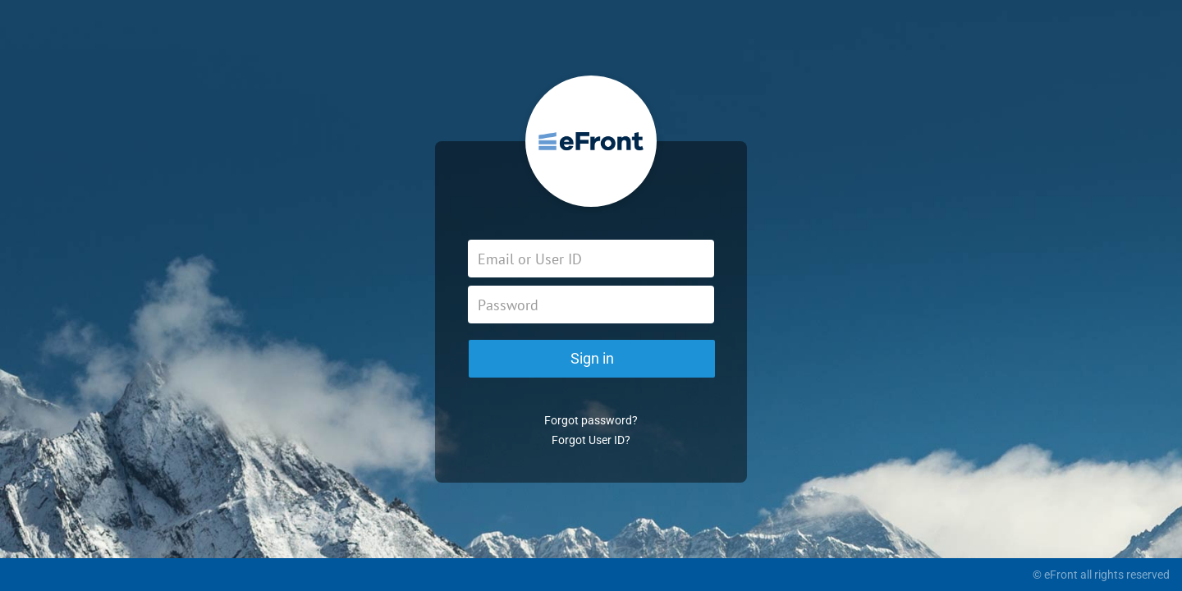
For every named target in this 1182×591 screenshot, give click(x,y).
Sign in (592, 358)
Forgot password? (591, 420)
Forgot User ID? (591, 440)
